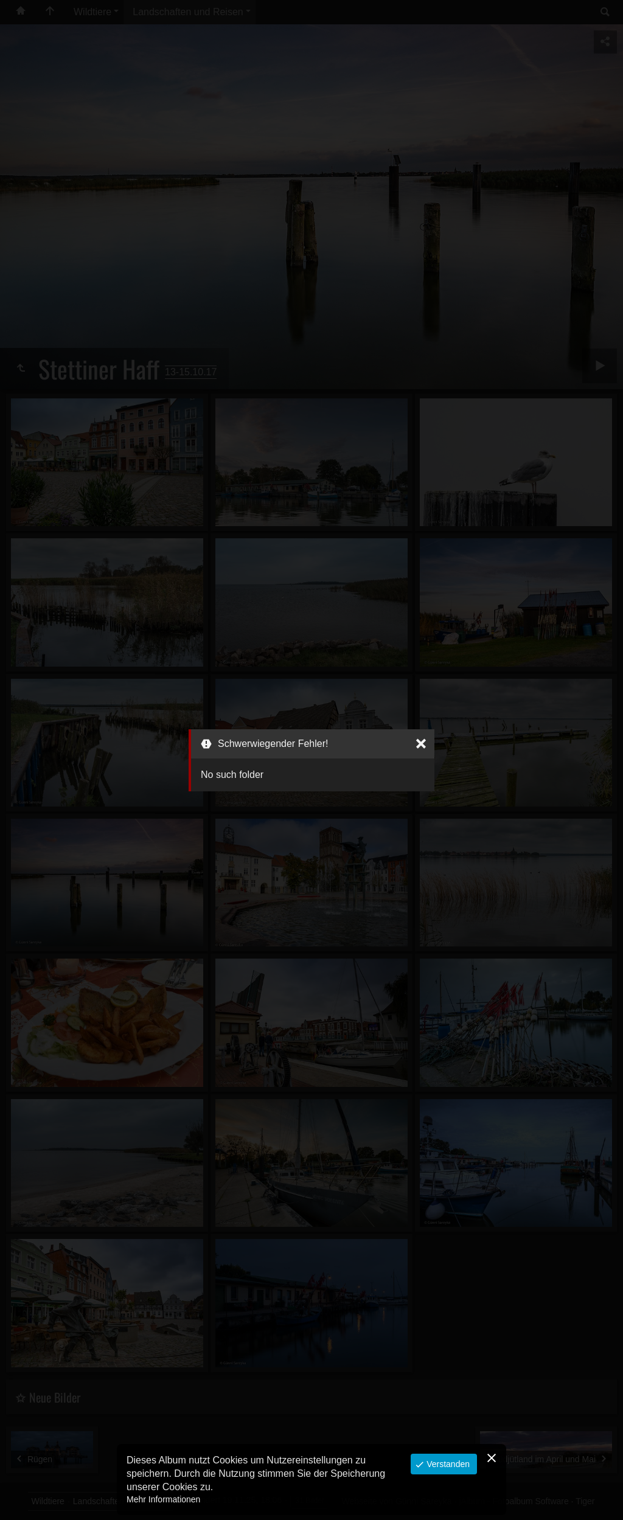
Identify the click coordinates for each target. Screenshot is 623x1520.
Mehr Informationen (163, 1499)
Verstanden (447, 1464)
